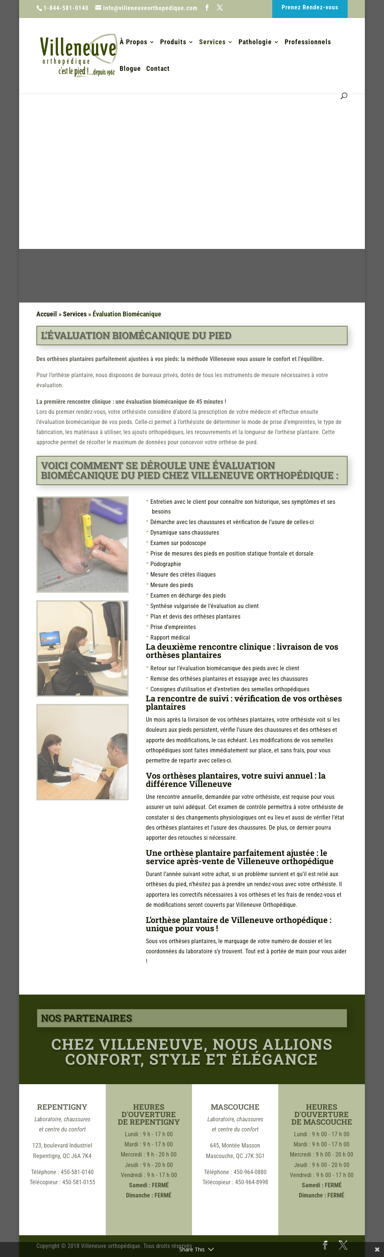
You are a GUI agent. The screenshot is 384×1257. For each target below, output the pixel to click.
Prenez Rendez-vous (310, 7)
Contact (158, 69)
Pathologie (255, 42)
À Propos (133, 42)
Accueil (46, 314)
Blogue (130, 69)
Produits (173, 42)
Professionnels (308, 42)
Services (212, 42)
